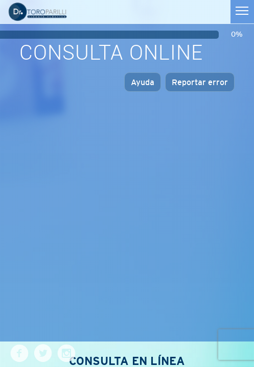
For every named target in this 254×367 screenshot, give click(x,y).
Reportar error (200, 82)
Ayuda (142, 82)
